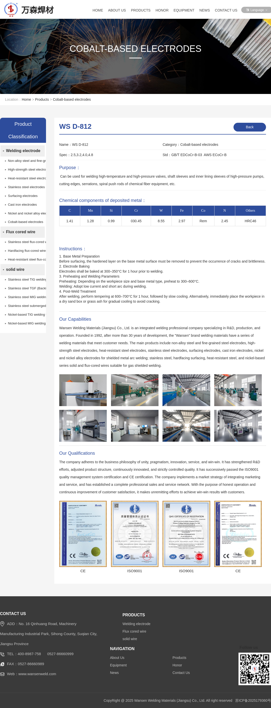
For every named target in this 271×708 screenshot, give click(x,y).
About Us (117, 10)
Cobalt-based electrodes (72, 99)
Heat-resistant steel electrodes (25, 178)
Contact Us (226, 10)
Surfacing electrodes (23, 196)
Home (97, 10)
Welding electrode (23, 151)
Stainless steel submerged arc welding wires (25, 306)
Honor (162, 10)
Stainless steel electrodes (25, 187)
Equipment (184, 10)
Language (257, 10)
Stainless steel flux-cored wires (25, 242)
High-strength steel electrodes (25, 170)
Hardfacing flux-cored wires (25, 251)
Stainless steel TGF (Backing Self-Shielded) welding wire (25, 289)
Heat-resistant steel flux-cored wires (25, 260)
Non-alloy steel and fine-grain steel (25, 161)
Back (250, 127)
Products (141, 10)
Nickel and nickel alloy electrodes (25, 213)
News (205, 10)
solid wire (15, 270)
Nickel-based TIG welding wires (25, 315)
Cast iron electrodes (22, 205)
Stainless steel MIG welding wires (25, 297)
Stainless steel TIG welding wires (25, 280)
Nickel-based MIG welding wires (25, 324)
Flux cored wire (20, 232)
